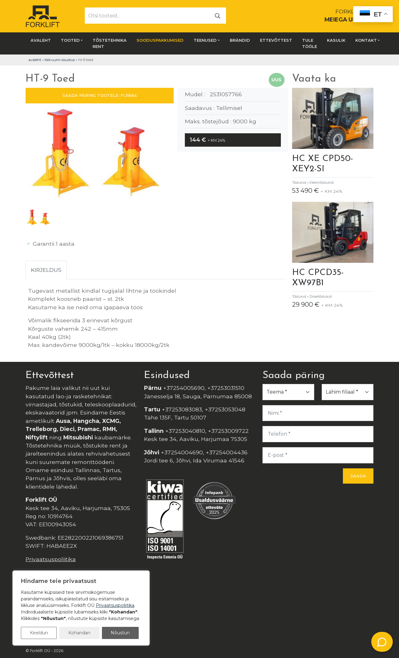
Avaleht (41, 40)
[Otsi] (217, 15)
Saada (358, 475)
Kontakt (366, 40)
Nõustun (120, 633)
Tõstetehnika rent (110, 43)
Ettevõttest (276, 40)
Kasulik (336, 40)
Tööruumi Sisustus (60, 60)
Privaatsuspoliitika (51, 559)
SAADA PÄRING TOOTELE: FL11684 (99, 95)
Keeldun (39, 633)
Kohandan (79, 633)
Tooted (70, 40)
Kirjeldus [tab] (46, 270)
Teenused (205, 40)
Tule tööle (309, 43)
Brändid (240, 40)
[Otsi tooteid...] (147, 15)
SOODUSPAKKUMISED (160, 40)
